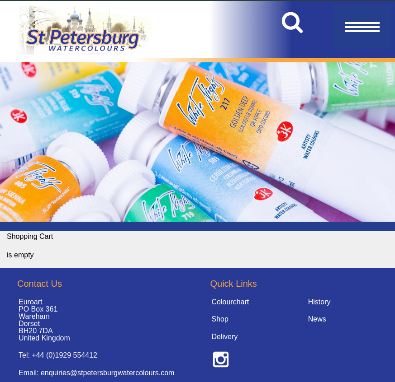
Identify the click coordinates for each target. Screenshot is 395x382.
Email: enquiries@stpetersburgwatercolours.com (96, 373)
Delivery (225, 336)
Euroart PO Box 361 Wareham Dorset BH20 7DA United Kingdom (44, 320)
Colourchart (230, 302)
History (319, 302)
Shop (220, 319)
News (317, 319)
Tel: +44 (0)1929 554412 (58, 355)
